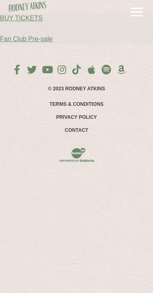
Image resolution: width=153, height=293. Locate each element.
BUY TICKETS (21, 18)
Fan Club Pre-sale (26, 38)
